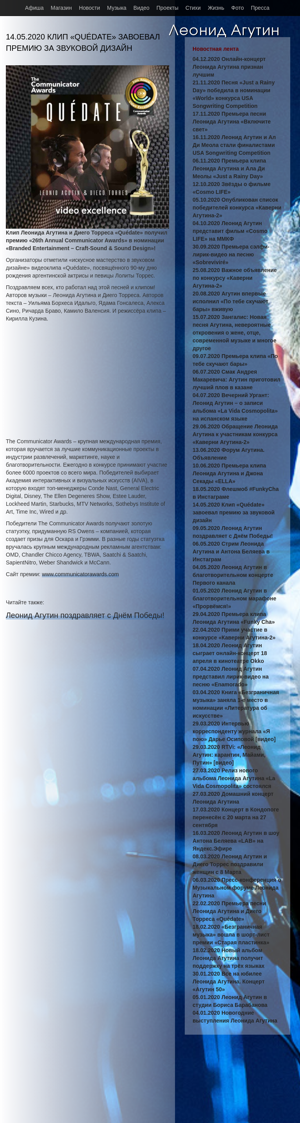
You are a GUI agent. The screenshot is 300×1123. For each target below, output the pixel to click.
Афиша (34, 8)
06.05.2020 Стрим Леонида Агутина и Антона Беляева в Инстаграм (231, 551)
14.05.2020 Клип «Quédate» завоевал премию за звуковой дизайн (234, 512)
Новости (89, 8)
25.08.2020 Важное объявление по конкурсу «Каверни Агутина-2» (235, 278)
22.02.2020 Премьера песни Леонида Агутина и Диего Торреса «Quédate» (229, 911)
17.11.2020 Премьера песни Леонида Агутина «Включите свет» (232, 122)
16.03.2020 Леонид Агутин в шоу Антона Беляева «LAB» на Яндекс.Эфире (236, 841)
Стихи (193, 8)
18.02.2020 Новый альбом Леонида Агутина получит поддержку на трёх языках (228, 958)
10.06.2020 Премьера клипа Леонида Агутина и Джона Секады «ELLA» (229, 473)
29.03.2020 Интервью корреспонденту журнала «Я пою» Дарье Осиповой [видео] (234, 731)
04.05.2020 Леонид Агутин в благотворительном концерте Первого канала (233, 575)
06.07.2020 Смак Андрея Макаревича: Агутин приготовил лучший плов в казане (236, 379)
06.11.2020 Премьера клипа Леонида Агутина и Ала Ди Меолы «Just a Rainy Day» (229, 168)
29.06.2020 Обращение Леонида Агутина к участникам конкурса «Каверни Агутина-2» (235, 434)
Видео (142, 8)
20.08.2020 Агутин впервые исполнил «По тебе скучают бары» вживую (230, 301)
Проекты (168, 8)
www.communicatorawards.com (80, 574)
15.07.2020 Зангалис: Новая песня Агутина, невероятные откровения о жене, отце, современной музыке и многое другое (234, 332)
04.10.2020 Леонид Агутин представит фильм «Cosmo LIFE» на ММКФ (230, 231)
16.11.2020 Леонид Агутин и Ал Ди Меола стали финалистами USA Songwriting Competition (234, 145)
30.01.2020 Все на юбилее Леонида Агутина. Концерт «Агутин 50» (228, 981)
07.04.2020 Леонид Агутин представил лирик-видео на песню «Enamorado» (231, 677)
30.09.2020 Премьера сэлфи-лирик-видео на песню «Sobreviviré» (231, 254)
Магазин (61, 8)
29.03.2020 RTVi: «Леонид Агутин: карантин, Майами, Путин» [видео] (229, 755)
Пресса (260, 8)
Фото (237, 8)
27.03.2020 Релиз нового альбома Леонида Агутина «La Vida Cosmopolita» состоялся (234, 778)
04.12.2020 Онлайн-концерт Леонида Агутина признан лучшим (229, 67)
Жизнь (216, 8)
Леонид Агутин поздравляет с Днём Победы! (85, 615)
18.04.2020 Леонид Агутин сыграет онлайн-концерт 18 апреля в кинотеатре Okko (230, 653)
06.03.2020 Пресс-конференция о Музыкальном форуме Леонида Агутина (237, 888)
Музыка (117, 8)
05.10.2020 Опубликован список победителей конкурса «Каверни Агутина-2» (237, 208)
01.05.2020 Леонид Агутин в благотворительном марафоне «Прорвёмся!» (234, 598)
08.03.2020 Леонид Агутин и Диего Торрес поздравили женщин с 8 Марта (230, 864)
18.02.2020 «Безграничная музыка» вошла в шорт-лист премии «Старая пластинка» (231, 935)
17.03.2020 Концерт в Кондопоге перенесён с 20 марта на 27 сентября (236, 817)
